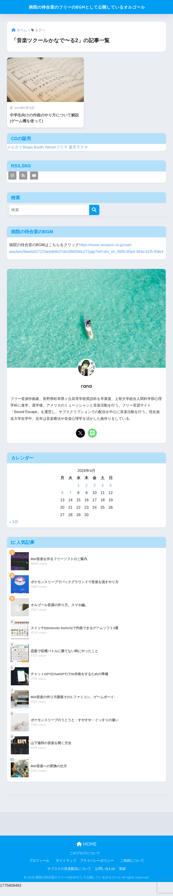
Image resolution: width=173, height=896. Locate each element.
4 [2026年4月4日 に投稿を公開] (103, 492)
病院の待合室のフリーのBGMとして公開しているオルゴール (87, 7)
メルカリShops (20, 147)
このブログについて (85, 860)
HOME (87, 851)
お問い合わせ (105, 876)
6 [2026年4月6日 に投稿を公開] (62, 499)
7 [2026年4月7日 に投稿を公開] (70, 499)
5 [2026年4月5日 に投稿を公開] (110, 492)
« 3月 (13, 529)
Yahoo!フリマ (56, 147)
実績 (122, 876)
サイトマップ (66, 867)
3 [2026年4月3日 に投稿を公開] (94, 492)
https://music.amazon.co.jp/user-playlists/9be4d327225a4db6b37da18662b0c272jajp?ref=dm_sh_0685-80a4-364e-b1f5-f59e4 (82, 252)
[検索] (94, 210)
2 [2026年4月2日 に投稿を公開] (86, 492)
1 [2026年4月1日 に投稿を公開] (78, 492)
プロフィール (39, 867)
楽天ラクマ (78, 147)
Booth (39, 147)
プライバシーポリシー (97, 867)
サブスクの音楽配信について (69, 876)
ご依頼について (132, 867)
